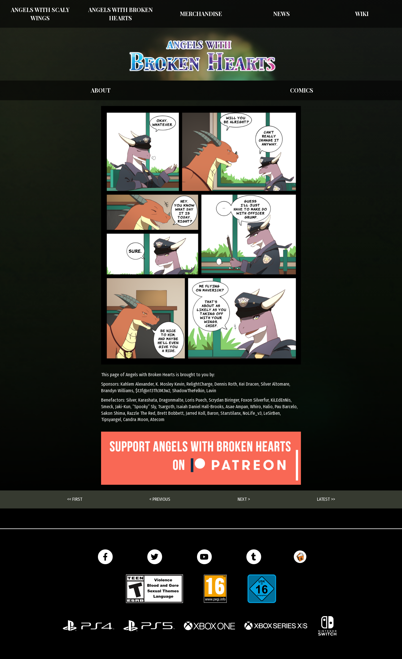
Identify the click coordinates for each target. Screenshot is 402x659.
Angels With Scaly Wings (40, 14)
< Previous (159, 499)
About (100, 90)
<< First (74, 499)
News (281, 13)
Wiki (362, 13)
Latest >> (326, 499)
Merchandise (201, 13)
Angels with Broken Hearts (120, 14)
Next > (244, 499)
